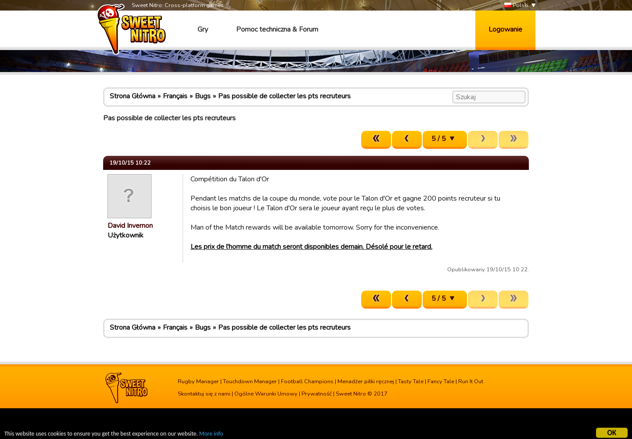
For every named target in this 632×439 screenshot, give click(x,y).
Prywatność (317, 394)
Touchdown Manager (250, 381)
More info (211, 435)
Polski (516, 5)
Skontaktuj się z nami (204, 394)
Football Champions (307, 381)
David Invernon (130, 225)
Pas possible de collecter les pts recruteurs (284, 96)
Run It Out (470, 381)
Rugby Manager (198, 381)
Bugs (203, 96)
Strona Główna (132, 96)
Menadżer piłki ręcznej (366, 381)
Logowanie (505, 29)
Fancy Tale (440, 381)
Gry (203, 29)
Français (175, 96)
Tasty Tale (411, 381)
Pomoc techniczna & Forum (277, 29)
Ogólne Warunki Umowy (266, 394)
